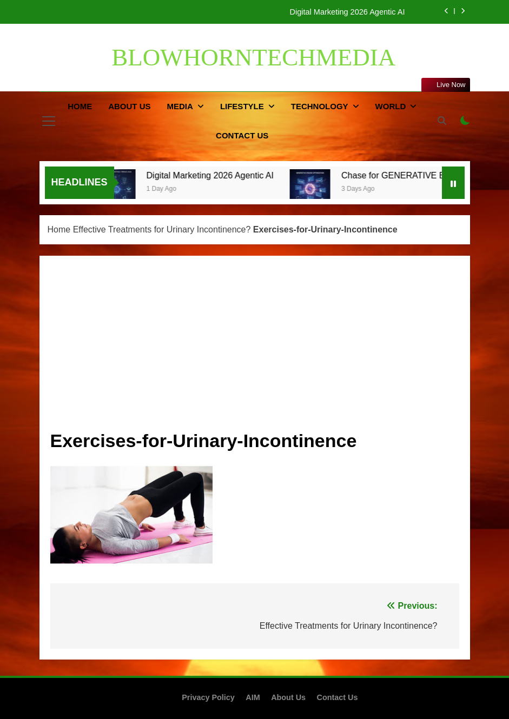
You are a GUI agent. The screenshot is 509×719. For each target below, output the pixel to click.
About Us (129, 106)
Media (180, 106)
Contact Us (242, 135)
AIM (253, 697)
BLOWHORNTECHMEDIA (253, 57)
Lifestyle (242, 106)
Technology (319, 106)
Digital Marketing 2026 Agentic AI (347, 12)
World (390, 106)
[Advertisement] (254, 347)
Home (80, 106)
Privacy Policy (208, 697)
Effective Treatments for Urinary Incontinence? (162, 229)
